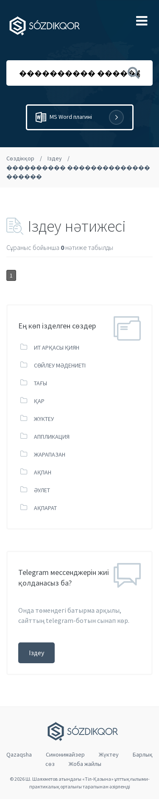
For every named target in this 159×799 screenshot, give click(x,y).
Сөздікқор (20, 158)
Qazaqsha (19, 754)
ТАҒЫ (40, 383)
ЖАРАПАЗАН (49, 454)
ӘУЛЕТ (42, 490)
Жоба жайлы (85, 764)
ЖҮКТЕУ (44, 419)
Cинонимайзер (65, 754)
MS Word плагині (80, 117)
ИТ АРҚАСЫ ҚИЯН (56, 347)
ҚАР (39, 401)
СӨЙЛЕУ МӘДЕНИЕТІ (60, 365)
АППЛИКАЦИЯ (52, 436)
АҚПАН (42, 472)
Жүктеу (109, 754)
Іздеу (54, 158)
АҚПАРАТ (45, 508)
